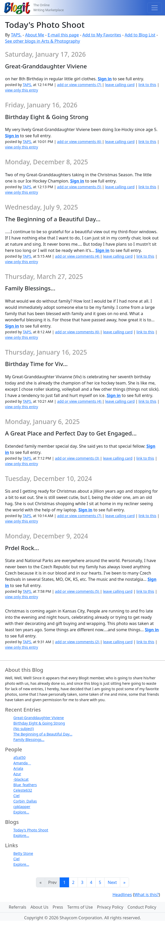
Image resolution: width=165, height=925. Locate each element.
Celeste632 (22, 790)
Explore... (21, 812)
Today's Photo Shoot (30, 830)
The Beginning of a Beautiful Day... (42, 734)
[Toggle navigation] (154, 8)
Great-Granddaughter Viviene (38, 717)
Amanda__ (22, 762)
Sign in (105, 79)
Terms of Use (80, 907)
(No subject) (23, 728)
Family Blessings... (28, 739)
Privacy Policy (110, 907)
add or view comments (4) (77, 256)
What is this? (146, 894)
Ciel (16, 795)
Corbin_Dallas (25, 801)
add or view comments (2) (77, 641)
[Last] (124, 882)
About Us (39, 907)
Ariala (18, 768)
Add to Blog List (140, 35)
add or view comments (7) (79, 84)
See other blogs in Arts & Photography (42, 41)
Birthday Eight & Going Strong (39, 723)
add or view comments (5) (79, 186)
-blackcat (20, 779)
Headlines (122, 894)
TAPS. (16, 35)
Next (112, 882)
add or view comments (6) (79, 141)
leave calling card (120, 84)
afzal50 (19, 757)
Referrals (17, 907)
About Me (34, 35)
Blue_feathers (25, 784)
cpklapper (21, 806)
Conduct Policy (141, 907)
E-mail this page (63, 35)
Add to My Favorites (101, 35)
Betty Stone (23, 853)
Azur (17, 773)
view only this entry (21, 90)
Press (58, 907)
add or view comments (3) (77, 458)
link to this (147, 84)
